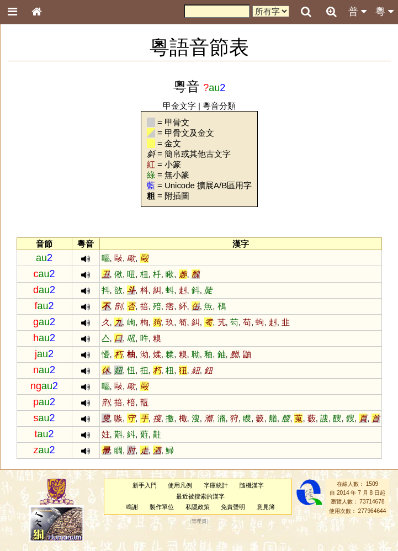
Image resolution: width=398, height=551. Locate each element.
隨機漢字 (252, 485)
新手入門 (144, 485)
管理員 (199, 521)
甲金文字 (179, 105)
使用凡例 (180, 485)
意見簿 (266, 507)
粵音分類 (219, 105)
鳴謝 (132, 507)
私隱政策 (197, 507)
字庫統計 (216, 485)
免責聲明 (233, 507)
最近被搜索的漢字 (200, 496)
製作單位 (162, 507)
